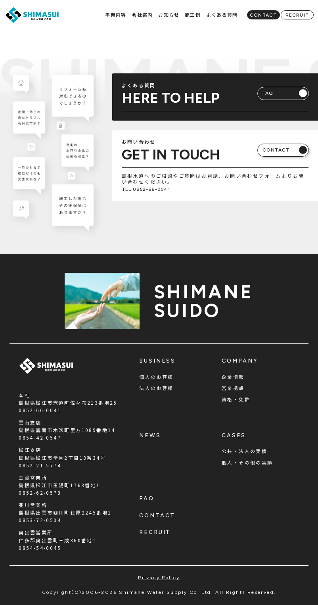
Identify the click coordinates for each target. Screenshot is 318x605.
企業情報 (233, 376)
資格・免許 (236, 399)
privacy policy (159, 577)
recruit (155, 532)
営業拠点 (233, 387)
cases (234, 435)
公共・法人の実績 (244, 451)
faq (146, 498)
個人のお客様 (156, 376)
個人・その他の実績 (247, 462)
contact (157, 515)
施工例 (193, 14)
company (240, 360)
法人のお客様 (156, 387)
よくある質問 (222, 14)
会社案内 (142, 14)
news (150, 435)
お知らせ (168, 14)
